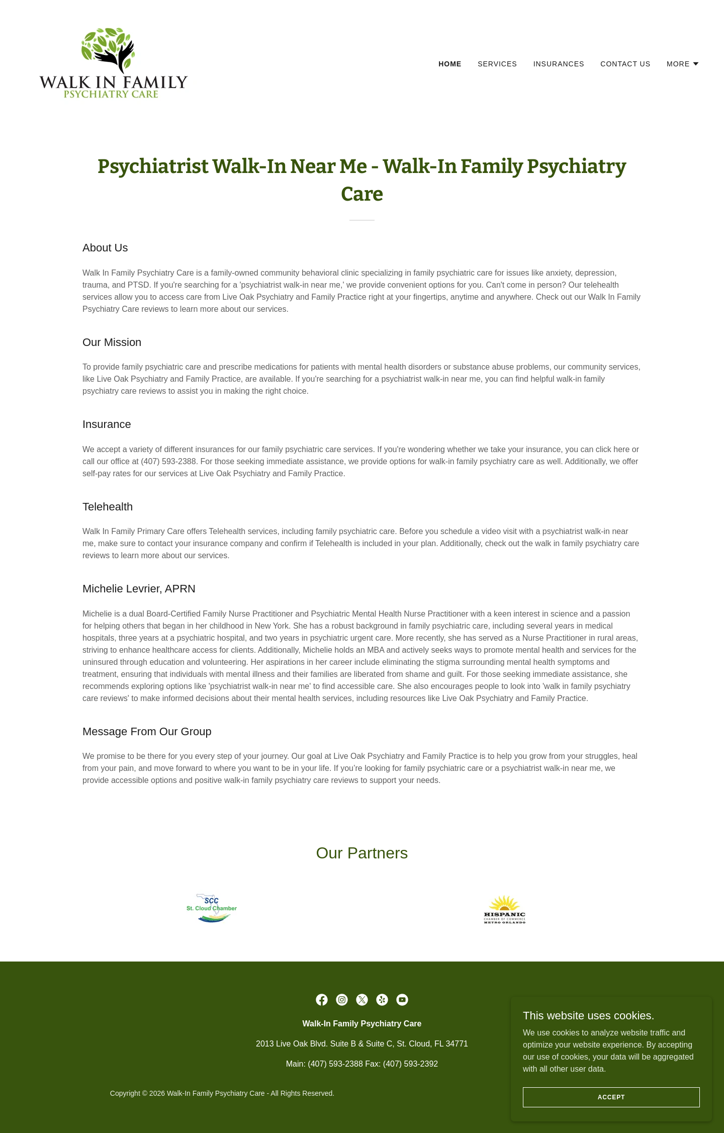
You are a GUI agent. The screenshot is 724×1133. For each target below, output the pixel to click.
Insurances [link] (559, 64)
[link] (113, 61)
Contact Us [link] (625, 64)
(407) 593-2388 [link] (335, 1064)
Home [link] (450, 64)
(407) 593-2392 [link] (410, 1064)
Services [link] (497, 64)
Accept (611, 1096)
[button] (683, 64)
